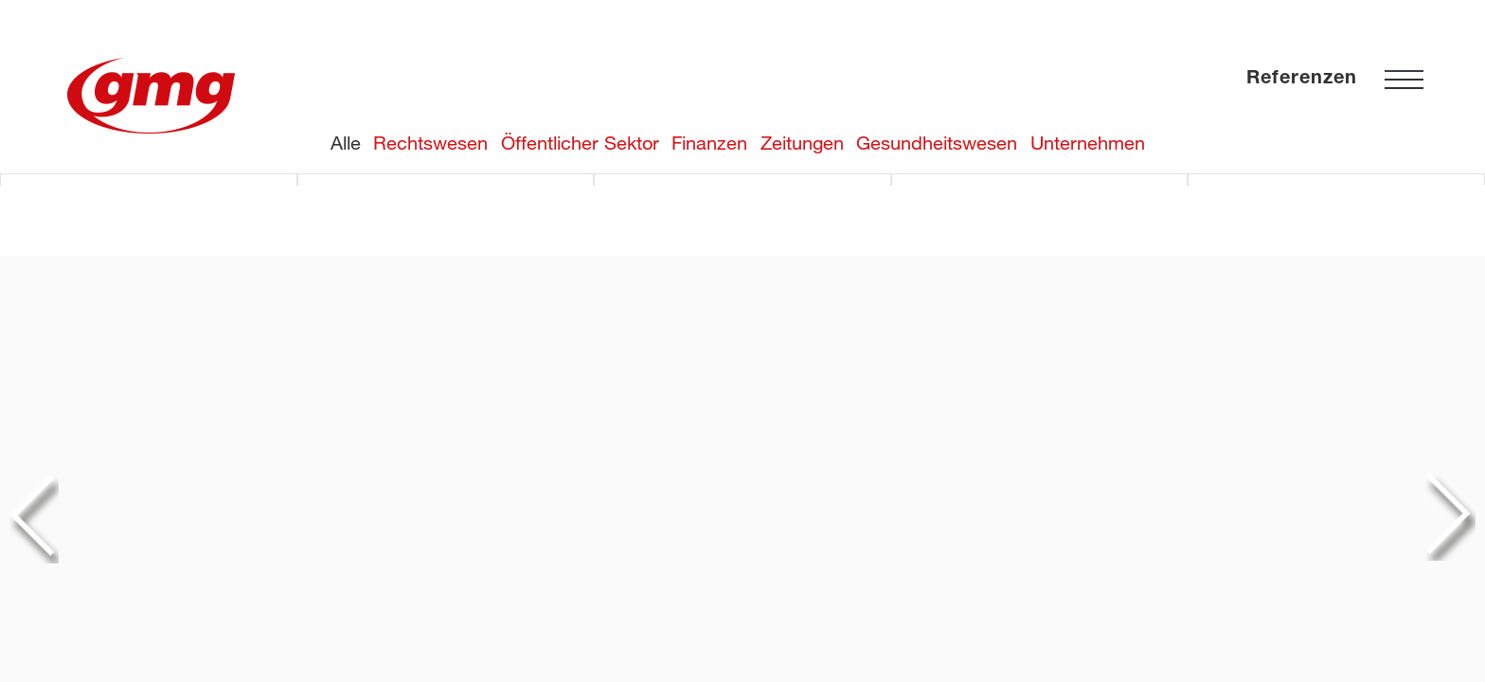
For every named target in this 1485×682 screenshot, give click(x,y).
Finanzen (709, 142)
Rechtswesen (430, 142)
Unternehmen (1087, 142)
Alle (346, 142)
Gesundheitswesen (936, 142)
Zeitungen (802, 142)
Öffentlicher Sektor (580, 142)
